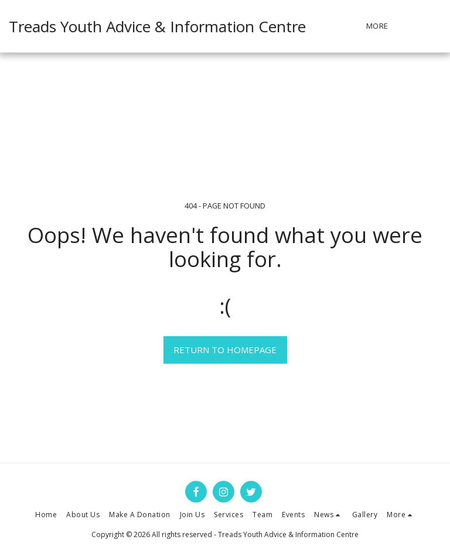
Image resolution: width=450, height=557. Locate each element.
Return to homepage (225, 350)
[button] (433, 26)
